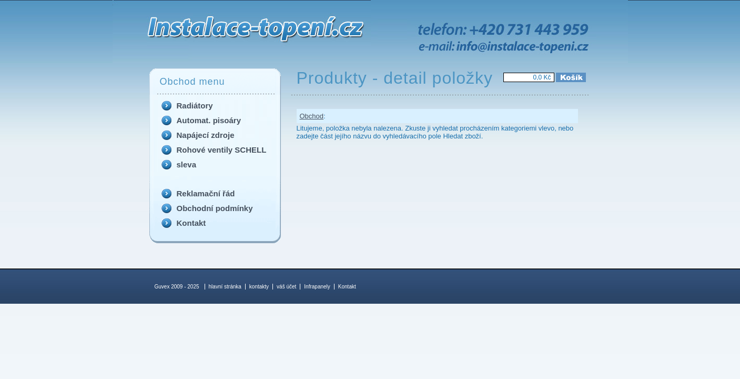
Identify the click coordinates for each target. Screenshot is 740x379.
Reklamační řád (206, 193)
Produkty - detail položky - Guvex (148, 2)
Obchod (312, 116)
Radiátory (195, 105)
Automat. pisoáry (209, 120)
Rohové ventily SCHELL (222, 149)
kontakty (259, 287)
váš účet (286, 287)
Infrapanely (317, 287)
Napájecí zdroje (206, 135)
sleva (187, 164)
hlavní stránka (225, 287)
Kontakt (191, 222)
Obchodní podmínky (215, 208)
